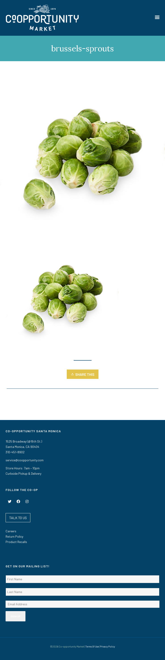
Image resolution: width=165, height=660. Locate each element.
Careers (11, 531)
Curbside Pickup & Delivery (23, 473)
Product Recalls (16, 542)
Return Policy (14, 536)
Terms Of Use (92, 646)
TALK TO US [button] (18, 518)
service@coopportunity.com (25, 460)
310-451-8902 (15, 452)
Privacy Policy (107, 646)
